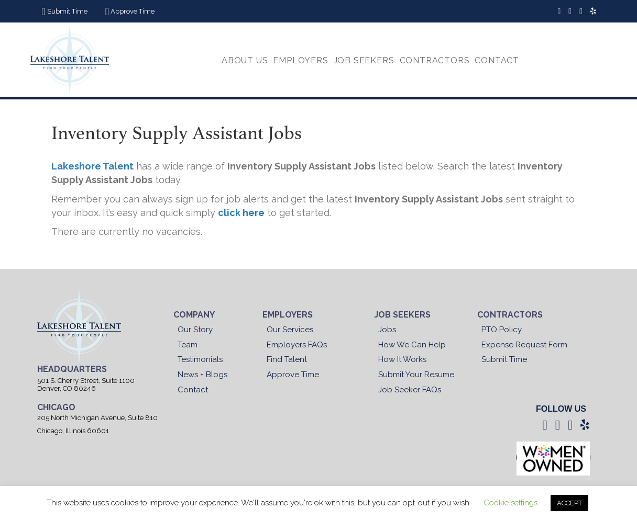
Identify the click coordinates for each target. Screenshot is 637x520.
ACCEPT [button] (569, 503)
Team (187, 344)
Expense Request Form (524, 344)
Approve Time (293, 374)
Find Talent (287, 359)
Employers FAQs (297, 344)
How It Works (402, 359)
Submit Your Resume (416, 374)
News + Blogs (202, 374)
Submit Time (504, 359)
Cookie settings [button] (510, 502)
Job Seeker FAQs (409, 389)
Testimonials (200, 359)
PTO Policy (501, 329)
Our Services (290, 329)
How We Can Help (412, 344)
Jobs (387, 329)
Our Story (195, 329)
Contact (193, 389)
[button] (63, 11)
